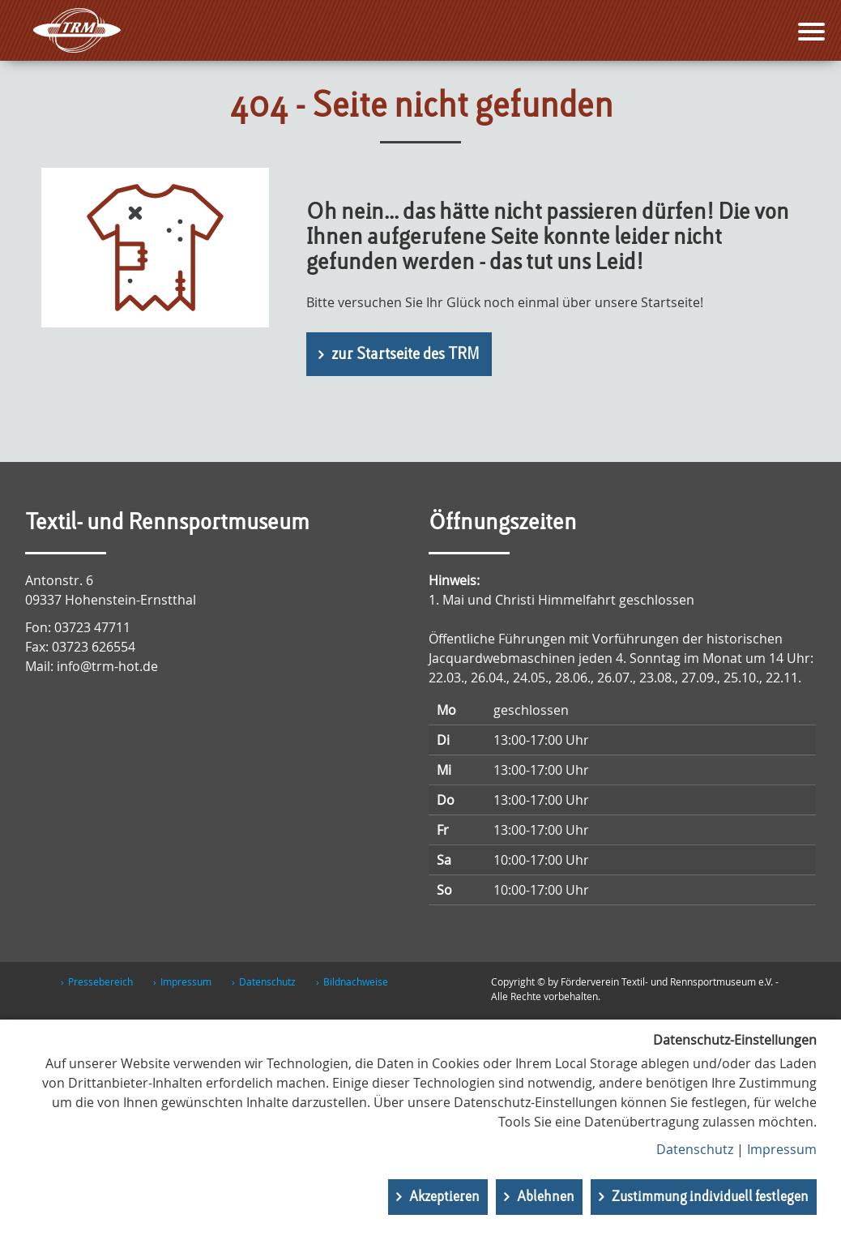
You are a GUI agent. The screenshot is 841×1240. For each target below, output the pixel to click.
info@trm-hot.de (107, 666)
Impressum (185, 981)
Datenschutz (267, 981)
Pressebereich (100, 981)
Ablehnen (545, 1197)
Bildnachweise (355, 981)
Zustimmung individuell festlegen (710, 1197)
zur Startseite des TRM (405, 355)
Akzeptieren (444, 1197)
